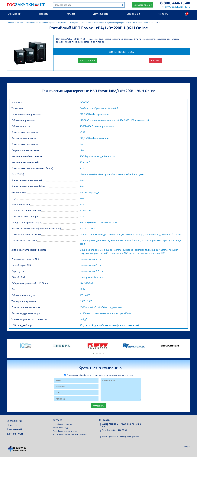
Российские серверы (62, 424)
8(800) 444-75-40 (175, 2)
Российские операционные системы (70, 434)
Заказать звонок (143, 4)
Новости (43, 13)
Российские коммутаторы (65, 431)
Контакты (163, 13)
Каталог (71, 13)
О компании (14, 13)
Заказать (155, 60)
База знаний (133, 13)
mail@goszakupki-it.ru (176, 6)
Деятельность (100, 13)
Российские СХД (60, 427)
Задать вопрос (87, 60)
